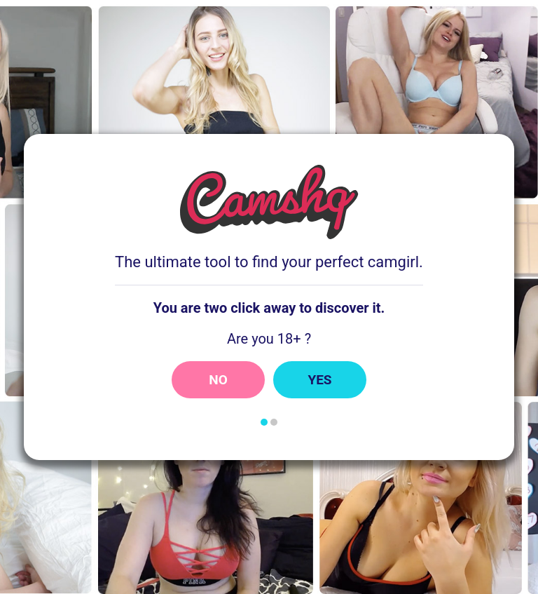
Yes (319, 380)
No (218, 380)
